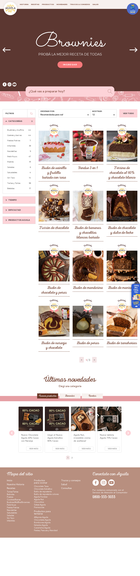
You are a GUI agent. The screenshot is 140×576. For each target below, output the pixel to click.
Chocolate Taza (41, 525)
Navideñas (19, 151)
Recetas (92, 434)
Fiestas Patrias (19, 140)
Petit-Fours (19, 156)
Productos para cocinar (40, 520)
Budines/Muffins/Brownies (18, 541)
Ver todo (128, 113)
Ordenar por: (47, 111)
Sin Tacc (19, 178)
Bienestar (70, 434)
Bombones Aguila (42, 561)
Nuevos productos (48, 434)
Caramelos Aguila (42, 566)
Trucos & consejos (80, 4)
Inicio (9, 519)
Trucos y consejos (71, 519)
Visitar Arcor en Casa (134, 294)
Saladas (19, 167)
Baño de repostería (43, 530)
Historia (24, 4)
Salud (64, 523)
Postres (19, 162)
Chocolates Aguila (42, 558)
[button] (66, 406)
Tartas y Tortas (19, 183)
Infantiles (19, 146)
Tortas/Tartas (12, 530)
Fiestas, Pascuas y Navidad (46, 569)
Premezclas (39, 546)
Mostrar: (97, 111)
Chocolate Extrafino (43, 527)
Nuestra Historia (15, 523)
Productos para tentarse (42, 551)
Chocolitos (39, 541)
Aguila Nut (39, 538)
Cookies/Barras (14, 538)
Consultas (66, 527)
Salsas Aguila (40, 543)
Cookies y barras (19, 135)
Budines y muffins (19, 130)
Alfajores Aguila (41, 556)
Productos (48, 4)
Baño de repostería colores (46, 533)
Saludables (19, 172)
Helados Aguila (41, 564)
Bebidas (19, 188)
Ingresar (70, 64)
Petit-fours (11, 543)
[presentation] (7, 50)
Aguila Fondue (40, 535)
